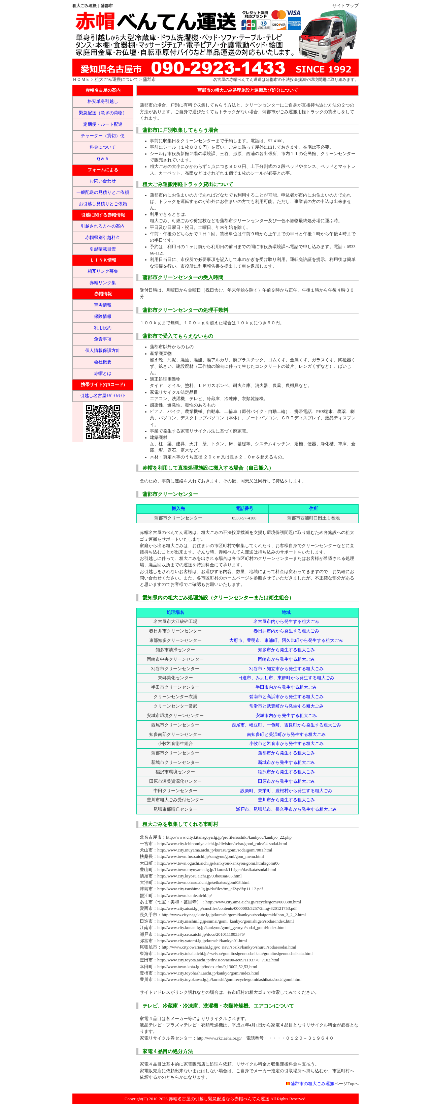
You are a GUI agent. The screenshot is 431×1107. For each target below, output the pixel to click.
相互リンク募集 (103, 271)
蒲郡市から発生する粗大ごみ (286, 753)
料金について (103, 147)
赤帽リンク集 (103, 282)
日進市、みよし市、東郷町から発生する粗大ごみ (286, 678)
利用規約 (102, 328)
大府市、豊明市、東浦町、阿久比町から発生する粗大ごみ (286, 640)
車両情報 (102, 305)
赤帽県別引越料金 (102, 237)
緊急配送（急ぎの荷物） (103, 113)
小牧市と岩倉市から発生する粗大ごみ (286, 743)
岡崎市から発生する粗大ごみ (286, 659)
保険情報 (102, 316)
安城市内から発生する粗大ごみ (286, 715)
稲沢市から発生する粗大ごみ (286, 772)
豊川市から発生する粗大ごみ (286, 800)
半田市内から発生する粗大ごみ (286, 687)
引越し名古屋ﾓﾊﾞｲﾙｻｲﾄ (102, 395)
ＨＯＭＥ (81, 79)
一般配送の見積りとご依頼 (102, 192)
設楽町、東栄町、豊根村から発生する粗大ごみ (286, 790)
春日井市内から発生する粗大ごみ (286, 631)
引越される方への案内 (103, 226)
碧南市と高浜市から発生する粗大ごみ (286, 696)
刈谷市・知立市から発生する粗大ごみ (286, 668)
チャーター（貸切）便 (103, 135)
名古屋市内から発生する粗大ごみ (286, 621)
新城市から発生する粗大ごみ (286, 762)
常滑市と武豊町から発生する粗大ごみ (286, 706)
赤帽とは (102, 373)
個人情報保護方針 (102, 350)
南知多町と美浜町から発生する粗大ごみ (286, 734)
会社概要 (102, 362)
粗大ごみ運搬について (116, 79)
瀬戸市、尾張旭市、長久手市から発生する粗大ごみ (286, 809)
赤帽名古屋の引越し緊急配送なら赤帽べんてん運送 (219, 1099)
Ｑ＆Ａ (102, 158)
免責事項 (102, 339)
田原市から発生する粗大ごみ (286, 781)
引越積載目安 (103, 249)
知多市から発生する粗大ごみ (286, 650)
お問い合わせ (103, 181)
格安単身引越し (103, 101)
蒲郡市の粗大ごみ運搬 (312, 1083)
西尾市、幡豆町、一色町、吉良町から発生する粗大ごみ (286, 725)
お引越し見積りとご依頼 (103, 204)
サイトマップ (345, 5)
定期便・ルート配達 (103, 124)
